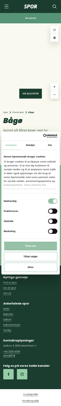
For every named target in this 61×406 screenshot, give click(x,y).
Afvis (30, 267)
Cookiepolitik (30, 394)
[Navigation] (6, 6)
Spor (5, 112)
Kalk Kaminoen (11, 324)
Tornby (7, 330)
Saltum (7, 319)
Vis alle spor (30, 93)
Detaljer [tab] (30, 145)
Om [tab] (50, 145)
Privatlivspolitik (30, 400)
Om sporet (30, 18)
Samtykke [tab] (11, 145)
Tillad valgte (30, 256)
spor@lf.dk (9, 355)
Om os (7, 293)
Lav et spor (9, 287)
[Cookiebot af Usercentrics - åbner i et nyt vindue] (43, 136)
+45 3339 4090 (11, 351)
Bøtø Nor (8, 314)
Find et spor (18, 112)
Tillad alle (30, 246)
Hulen (6, 308)
